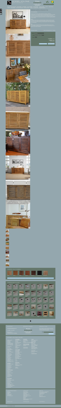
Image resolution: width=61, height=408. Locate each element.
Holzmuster (35, 7)
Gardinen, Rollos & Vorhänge (10, 360)
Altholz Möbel (42, 6)
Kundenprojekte (42, 7)
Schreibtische (17, 363)
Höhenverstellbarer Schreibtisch (18, 365)
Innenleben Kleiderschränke (34, 347)
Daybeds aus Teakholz (17, 347)
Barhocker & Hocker (9, 371)
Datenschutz (41, 394)
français (26, 401)
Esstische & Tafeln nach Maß (10, 364)
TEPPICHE (24, 345)
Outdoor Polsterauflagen (18, 342)
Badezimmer (13, 7)
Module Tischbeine (34, 345)
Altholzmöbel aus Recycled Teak (18, 356)
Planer (31, 7)
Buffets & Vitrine (10, 370)
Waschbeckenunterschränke (28, 342)
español (42, 401)
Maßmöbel (25, 393)
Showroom (9, 392)
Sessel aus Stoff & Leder (10, 352)
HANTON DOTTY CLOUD (17, 343)
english (9, 401)
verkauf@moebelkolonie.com (12, 328)
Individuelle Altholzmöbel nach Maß (18, 358)
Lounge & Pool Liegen (17, 346)
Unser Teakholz (25, 392)
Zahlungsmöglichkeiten (43, 392)
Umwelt (8, 393)
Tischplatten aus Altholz (10, 373)
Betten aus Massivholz (9, 381)
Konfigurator (26, 7)
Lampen (8, 7)
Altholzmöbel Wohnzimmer (17, 351)
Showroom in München (11, 6)
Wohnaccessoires (19, 7)
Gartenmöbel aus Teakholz (18, 340)
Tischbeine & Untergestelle (9, 375)
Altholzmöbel (9, 394)
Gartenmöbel (35, 6)
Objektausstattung (26, 394)
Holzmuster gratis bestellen (34, 351)
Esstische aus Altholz (9, 376)
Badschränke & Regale (25, 341)
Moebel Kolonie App (42, 396)
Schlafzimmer (29, 6)
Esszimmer (24, 6)
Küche (46, 6)
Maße (33, 35)
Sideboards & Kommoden (9, 355)
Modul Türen (33, 342)
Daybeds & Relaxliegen (9, 351)
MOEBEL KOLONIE (20, 1)
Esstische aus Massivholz (9, 366)
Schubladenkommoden (10, 385)
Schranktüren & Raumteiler (9, 387)
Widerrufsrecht (42, 393)
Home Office (50, 6)
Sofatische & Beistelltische (9, 354)
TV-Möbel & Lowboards (9, 359)
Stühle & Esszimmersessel (10, 369)
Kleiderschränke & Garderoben (10, 384)
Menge (33, 37)
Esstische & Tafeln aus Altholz (18, 355)
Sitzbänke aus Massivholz (9, 367)
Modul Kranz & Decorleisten (33, 341)
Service (24, 397)
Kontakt (24, 398)
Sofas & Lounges (10, 349)
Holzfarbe (33, 33)
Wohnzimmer (19, 6)
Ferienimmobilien (26, 399)
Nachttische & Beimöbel (9, 383)
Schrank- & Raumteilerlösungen (10, 379)
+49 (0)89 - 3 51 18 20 (10, 330)
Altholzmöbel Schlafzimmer (17, 353)
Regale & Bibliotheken (9, 357)
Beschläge (33, 343)
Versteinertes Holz (10, 361)
